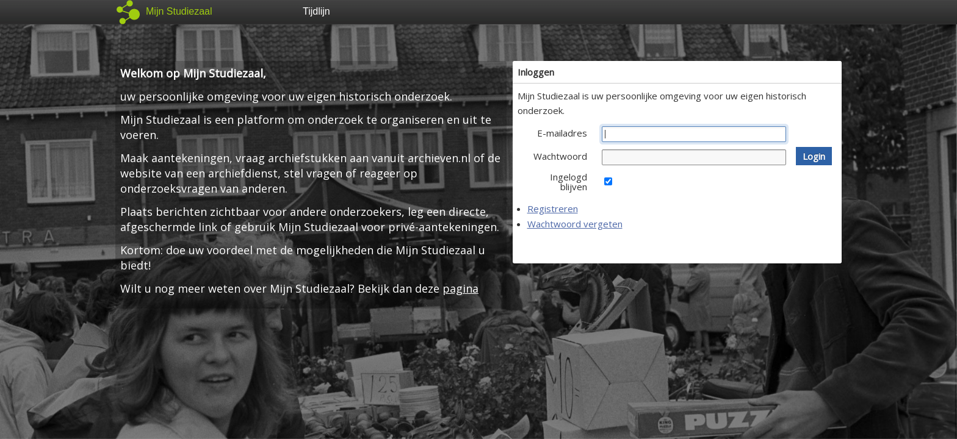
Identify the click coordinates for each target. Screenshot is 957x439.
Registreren (552, 208)
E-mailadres (562, 133)
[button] (814, 156)
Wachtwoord (560, 156)
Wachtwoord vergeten (575, 224)
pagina (460, 288)
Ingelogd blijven (568, 182)
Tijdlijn (316, 11)
